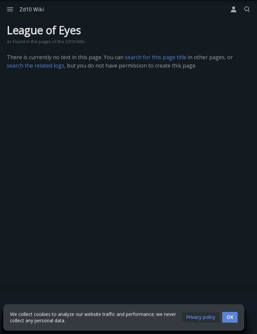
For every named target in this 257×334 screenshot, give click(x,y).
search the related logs (35, 65)
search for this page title (155, 57)
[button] (201, 317)
